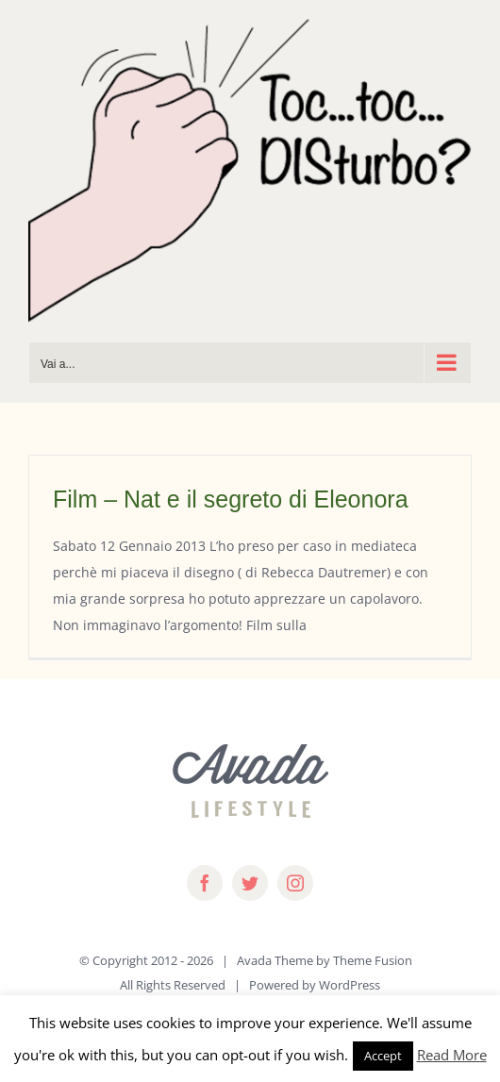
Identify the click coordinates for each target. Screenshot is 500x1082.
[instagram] (295, 883)
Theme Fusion (372, 960)
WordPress (349, 984)
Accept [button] (383, 1055)
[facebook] (205, 883)
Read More (452, 1054)
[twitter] (250, 883)
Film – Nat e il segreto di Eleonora (230, 499)
